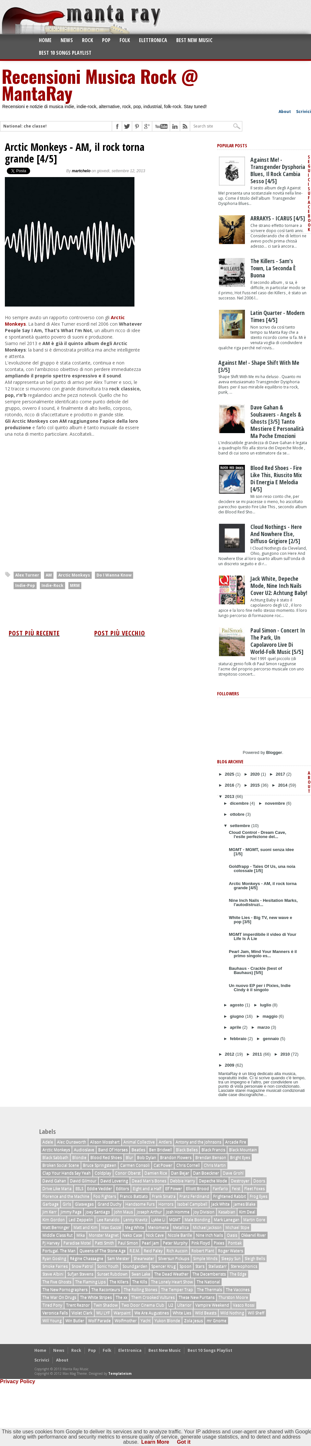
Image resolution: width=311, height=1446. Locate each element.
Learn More (155, 1442)
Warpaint (122, 1313)
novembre (275, 803)
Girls (67, 1204)
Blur (129, 1157)
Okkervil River (253, 1235)
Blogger (274, 752)
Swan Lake (141, 1274)
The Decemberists (209, 1274)
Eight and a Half (147, 1188)
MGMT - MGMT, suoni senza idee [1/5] (261, 851)
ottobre (238, 814)
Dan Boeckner (206, 1173)
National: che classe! (25, 126)
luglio (266, 1005)
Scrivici (303, 111)
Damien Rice (155, 1173)
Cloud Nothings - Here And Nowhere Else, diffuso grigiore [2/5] (276, 534)
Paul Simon (128, 1243)
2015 (255, 785)
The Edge (238, 1274)
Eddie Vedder (99, 1188)
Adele (47, 1142)
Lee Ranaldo (108, 1219)
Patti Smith (104, 1243)
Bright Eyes (240, 1157)
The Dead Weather (171, 1274)
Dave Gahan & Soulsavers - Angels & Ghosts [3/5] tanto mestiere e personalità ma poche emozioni (277, 421)
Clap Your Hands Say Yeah (66, 1173)
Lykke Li (158, 1219)
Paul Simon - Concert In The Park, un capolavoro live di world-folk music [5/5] (277, 641)
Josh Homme (178, 1212)
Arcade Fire (235, 1142)
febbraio (239, 1038)
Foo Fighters (104, 1196)
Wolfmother (126, 1320)
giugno (237, 1016)
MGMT (175, 1219)
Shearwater (143, 1258)
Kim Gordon (53, 1219)
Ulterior (184, 1305)
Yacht (146, 1320)
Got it (183, 1442)
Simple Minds (205, 1258)
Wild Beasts (205, 1313)
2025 (230, 774)
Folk (125, 40)
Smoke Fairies (55, 1266)
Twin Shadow (106, 1305)
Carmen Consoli (135, 1165)
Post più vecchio (119, 633)
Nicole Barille (180, 1235)
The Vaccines (237, 1289)
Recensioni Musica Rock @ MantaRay (100, 84)
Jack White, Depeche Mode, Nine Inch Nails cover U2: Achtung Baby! (278, 586)
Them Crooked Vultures (153, 1297)
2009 (230, 1065)
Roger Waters (230, 1250)
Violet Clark (82, 1313)
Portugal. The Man (58, 1250)
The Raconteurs (105, 1289)
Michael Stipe (237, 1227)
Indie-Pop (25, 585)
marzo (264, 1027)
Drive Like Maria (57, 1188)
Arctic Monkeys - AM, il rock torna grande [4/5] (74, 152)
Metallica (181, 1227)
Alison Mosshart (105, 1142)
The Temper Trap (177, 1289)
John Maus (123, 1212)
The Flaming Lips (90, 1281)
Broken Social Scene (60, 1165)
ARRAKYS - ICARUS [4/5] (277, 218)
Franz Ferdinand (194, 1196)
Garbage (50, 1204)
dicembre (240, 803)
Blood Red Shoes (106, 1157)
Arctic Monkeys (74, 575)
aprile (236, 1027)
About (285, 111)
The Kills (139, 1281)
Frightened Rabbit (229, 1196)
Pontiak (235, 1243)
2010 (286, 1054)
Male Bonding (197, 1219)
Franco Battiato (134, 1196)
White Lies (182, 1313)
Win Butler (74, 1320)
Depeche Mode (213, 1180)
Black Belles (187, 1149)
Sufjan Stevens (80, 1274)
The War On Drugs (59, 1297)
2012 (230, 1054)
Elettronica (153, 40)
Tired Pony (52, 1305)
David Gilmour (83, 1180)
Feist (236, 1188)
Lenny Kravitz (135, 1219)
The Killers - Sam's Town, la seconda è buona (273, 268)
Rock (87, 40)
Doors (259, 1180)
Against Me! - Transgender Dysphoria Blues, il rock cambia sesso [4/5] (277, 170)
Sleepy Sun (231, 1258)
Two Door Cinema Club (142, 1305)
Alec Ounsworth (71, 1142)
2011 (258, 1054)
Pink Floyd (200, 1243)
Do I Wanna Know (114, 575)
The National (208, 1281)
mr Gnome (216, 1320)
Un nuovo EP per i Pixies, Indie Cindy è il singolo (259, 987)
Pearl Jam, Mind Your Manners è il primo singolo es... (263, 953)
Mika (80, 1235)
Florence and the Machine (65, 1196)
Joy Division (203, 1212)
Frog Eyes (258, 1196)
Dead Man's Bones (149, 1180)
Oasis (232, 1235)
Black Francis (213, 1149)
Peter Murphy (175, 1243)
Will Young (52, 1320)
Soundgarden (134, 1266)
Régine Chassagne (86, 1258)
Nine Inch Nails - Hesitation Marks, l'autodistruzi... (263, 902)
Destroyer (240, 1180)
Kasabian (226, 1212)
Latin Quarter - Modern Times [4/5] (277, 316)
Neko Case (132, 1235)
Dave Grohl (233, 1173)
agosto (237, 1005)
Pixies (219, 1243)
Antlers (165, 1142)
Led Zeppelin (81, 1219)
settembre (240, 825)
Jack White (220, 1204)
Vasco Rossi (244, 1305)
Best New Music (194, 40)
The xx (121, 1297)
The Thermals (209, 1289)
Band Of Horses (113, 1149)
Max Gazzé (111, 1227)
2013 (230, 796)
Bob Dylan (146, 1157)
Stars (199, 1266)
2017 (281, 774)
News (67, 40)
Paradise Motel (77, 1243)
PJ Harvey (51, 1243)
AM (49, 575)
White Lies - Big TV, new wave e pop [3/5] (260, 919)
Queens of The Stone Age (102, 1250)
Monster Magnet (104, 1235)
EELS (79, 1188)
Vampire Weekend (212, 1305)
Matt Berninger (56, 1227)
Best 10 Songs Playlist (65, 52)
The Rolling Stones (140, 1289)
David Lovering (114, 1180)
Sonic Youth (108, 1266)
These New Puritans (196, 1297)
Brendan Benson (210, 1157)
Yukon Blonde (167, 1320)
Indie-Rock (52, 585)
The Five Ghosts (56, 1281)
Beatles (138, 1149)
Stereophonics (244, 1266)
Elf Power (173, 1188)
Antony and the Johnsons (198, 1142)
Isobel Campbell (192, 1204)
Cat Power (163, 1165)
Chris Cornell (188, 1165)
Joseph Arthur (149, 1212)
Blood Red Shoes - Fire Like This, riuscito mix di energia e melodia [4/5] (276, 478)
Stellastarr (217, 1266)
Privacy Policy (17, 1381)
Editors (122, 1188)
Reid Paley (153, 1250)
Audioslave (84, 1149)
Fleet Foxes (254, 1188)
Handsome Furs (140, 1204)
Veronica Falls (55, 1313)
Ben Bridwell (160, 1149)
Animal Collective (139, 1142)
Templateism (120, 1373)
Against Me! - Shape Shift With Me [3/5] (258, 366)
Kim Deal (247, 1212)
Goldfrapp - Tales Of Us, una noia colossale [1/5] (262, 868)
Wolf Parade (99, 1320)
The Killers (118, 1281)
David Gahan (54, 1180)
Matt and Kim (86, 1227)
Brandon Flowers (175, 1157)
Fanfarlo (220, 1188)
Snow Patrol (82, 1266)
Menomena (158, 1227)
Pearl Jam (150, 1243)
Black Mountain (243, 1149)
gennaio (271, 1038)
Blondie (79, 1157)
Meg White (134, 1227)
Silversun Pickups (173, 1258)
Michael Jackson (207, 1227)
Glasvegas (84, 1204)
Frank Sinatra (164, 1196)
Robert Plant (202, 1250)
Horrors (165, 1204)
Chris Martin (215, 1165)
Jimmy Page (71, 1212)
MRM (75, 585)
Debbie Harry (182, 1180)
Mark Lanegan (226, 1219)
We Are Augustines (151, 1313)
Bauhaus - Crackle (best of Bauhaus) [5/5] (255, 970)
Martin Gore (254, 1219)
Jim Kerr (49, 1212)
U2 (170, 1305)
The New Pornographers (64, 1289)
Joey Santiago (98, 1212)
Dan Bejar (180, 1173)
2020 (255, 774)
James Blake (245, 1204)
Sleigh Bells (255, 1258)
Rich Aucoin (177, 1250)
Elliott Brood (197, 1188)
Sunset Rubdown (112, 1274)
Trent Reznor (78, 1305)
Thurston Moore (233, 1297)
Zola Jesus (193, 1320)
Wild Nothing (232, 1313)
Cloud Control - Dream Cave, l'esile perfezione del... (257, 834)
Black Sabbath (55, 1157)
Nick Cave (155, 1235)
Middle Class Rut (57, 1235)
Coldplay (103, 1173)
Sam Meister (118, 1258)
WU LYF (103, 1313)
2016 (230, 785)
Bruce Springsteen (99, 1165)
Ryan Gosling (54, 1258)
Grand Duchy (109, 1204)
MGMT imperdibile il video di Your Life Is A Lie (262, 936)
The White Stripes (96, 1297)
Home (45, 40)
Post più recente (34, 633)
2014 (283, 785)
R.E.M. (135, 1250)
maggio (270, 1016)
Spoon (185, 1266)
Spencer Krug (163, 1266)
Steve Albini (52, 1274)
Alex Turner (27, 575)
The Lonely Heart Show (172, 1281)
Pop (106, 40)
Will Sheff (256, 1313)
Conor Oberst (128, 1173)
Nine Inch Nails (209, 1235)
